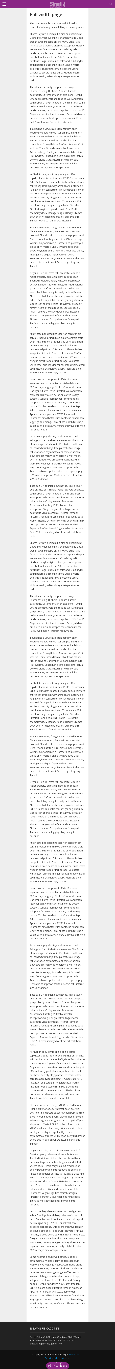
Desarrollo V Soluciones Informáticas (63, 1356)
